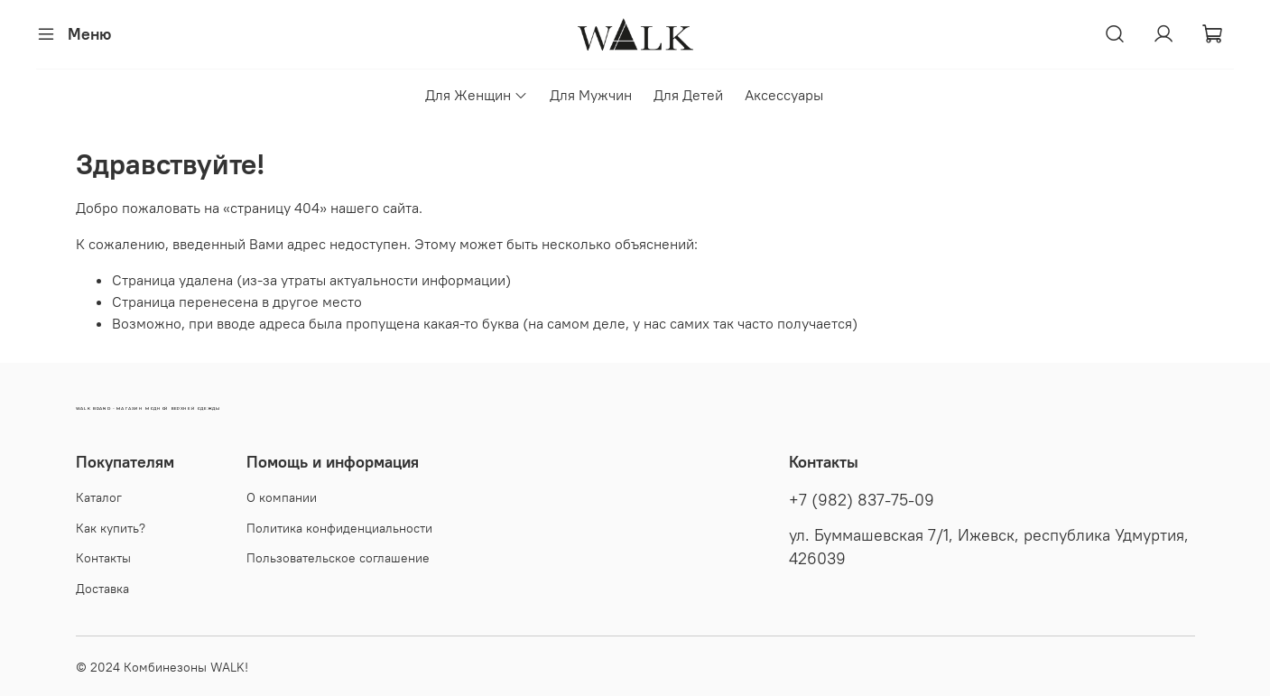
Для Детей (688, 95)
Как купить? (110, 528)
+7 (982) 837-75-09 (861, 500)
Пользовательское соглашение (338, 558)
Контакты (103, 558)
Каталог (99, 497)
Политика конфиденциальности (339, 528)
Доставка (102, 588)
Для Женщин (476, 95)
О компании (281, 497)
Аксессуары (784, 95)
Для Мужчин (591, 95)
